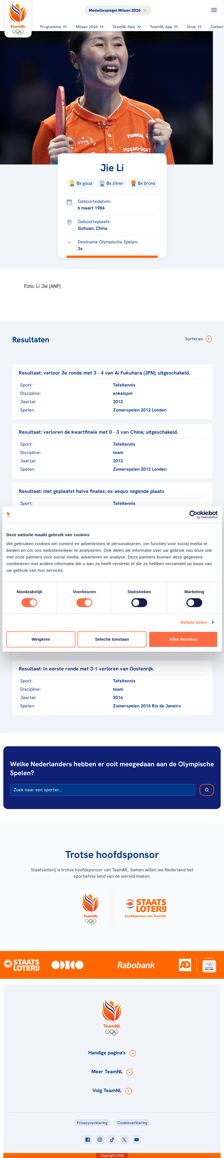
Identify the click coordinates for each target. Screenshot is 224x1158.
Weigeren (41, 639)
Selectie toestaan (112, 639)
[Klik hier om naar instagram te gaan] (99, 1139)
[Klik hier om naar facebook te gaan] (87, 1139)
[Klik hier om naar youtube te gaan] (136, 1139)
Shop (194, 27)
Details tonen (193, 622)
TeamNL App (164, 27)
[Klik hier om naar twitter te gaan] (124, 1139)
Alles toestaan (183, 639)
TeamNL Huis (126, 27)
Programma (53, 27)
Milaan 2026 (89, 27)
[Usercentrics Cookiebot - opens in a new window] (193, 514)
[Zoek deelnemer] (207, 790)
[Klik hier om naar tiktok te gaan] (112, 1139)
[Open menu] (214, 10)
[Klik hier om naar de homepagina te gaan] (18, 19)
